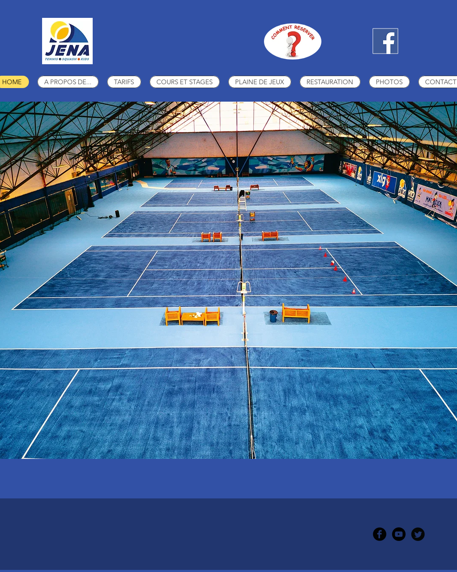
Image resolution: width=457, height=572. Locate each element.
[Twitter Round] (418, 534)
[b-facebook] (379, 534)
